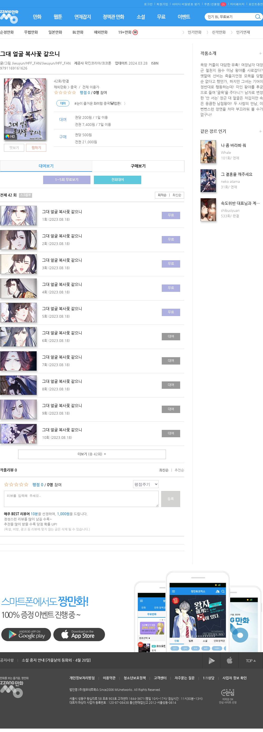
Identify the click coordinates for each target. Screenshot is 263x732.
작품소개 (231, 53)
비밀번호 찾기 (191, 4)
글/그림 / (35, 63)
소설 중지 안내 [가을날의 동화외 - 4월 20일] (56, 660)
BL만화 (78, 32)
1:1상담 (208, 678)
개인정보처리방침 (82, 678)
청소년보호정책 (135, 678)
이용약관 (109, 678)
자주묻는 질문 (185, 678)
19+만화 (128, 32)
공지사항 (7, 660)
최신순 (173, 195)
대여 (171, 336)
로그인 (148, 4)
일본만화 (55, 32)
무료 (171, 215)
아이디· (177, 4)
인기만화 (194, 32)
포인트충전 (256, 4)
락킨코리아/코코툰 (93, 63)
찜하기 (36, 148)
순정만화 (7, 32)
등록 (171, 499)
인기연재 (243, 32)
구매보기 (138, 166)
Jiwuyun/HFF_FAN (26, 63)
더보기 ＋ (92, 454)
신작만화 (219, 32)
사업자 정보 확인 (234, 678)
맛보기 (14, 148)
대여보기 (46, 166)
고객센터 (160, 678)
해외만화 (101, 32)
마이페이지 (237, 4)
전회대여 (117, 179)
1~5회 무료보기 (66, 179)
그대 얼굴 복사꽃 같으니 (30, 54)
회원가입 (162, 4)
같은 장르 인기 (231, 131)
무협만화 (31, 32)
